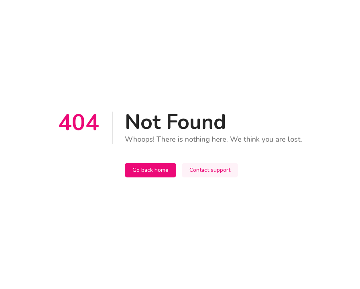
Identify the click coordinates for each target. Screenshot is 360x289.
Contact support (209, 170)
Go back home (150, 170)
